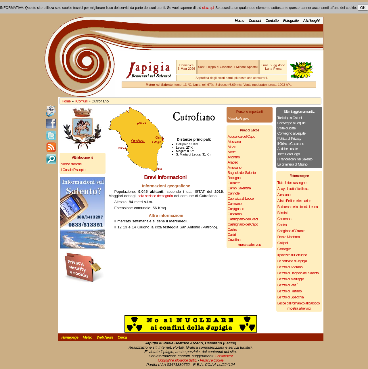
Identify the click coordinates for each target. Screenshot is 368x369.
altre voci (249, 244)
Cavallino (234, 240)
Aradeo (233, 162)
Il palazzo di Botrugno (292, 255)
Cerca (122, 337)
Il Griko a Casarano (290, 143)
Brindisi (282, 213)
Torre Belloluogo (288, 154)
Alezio (232, 147)
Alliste (232, 152)
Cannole (233, 193)
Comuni (255, 20)
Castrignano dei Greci (243, 219)
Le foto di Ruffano (289, 291)
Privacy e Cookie (211, 360)
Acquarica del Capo (241, 136)
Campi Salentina (239, 188)
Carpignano (236, 209)
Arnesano (234, 167)
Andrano (234, 157)
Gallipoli (282, 243)
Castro (232, 229)
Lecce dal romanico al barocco (298, 303)
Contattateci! (224, 356)
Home (239, 20)
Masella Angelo (238, 118)
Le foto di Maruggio (290, 279)
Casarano (234, 214)
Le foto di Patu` (287, 285)
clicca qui (207, 8)
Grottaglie (284, 249)
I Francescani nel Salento (295, 159)
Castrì (232, 234)
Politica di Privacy (289, 138)
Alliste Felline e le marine (294, 201)
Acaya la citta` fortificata (293, 189)
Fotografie (291, 20)
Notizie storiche (71, 164)
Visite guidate (286, 128)
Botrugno (234, 178)
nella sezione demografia (155, 196)
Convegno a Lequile (291, 123)
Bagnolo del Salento (242, 172)
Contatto (271, 20)
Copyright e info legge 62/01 (177, 360)
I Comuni (81, 101)
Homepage (70, 337)
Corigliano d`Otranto (291, 231)
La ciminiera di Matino (292, 164)
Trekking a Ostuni (289, 118)
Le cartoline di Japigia (292, 261)
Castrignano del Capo (243, 224)
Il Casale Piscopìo (73, 170)
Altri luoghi (311, 20)
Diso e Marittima (288, 237)
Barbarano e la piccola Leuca (297, 207)
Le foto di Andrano (290, 267)
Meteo (87, 337)
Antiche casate (287, 149)
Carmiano (234, 203)
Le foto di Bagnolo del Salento (298, 273)
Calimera (234, 183)
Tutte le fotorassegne (291, 182)
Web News (105, 337)
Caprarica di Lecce (241, 198)
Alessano (234, 141)
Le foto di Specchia (290, 297)
